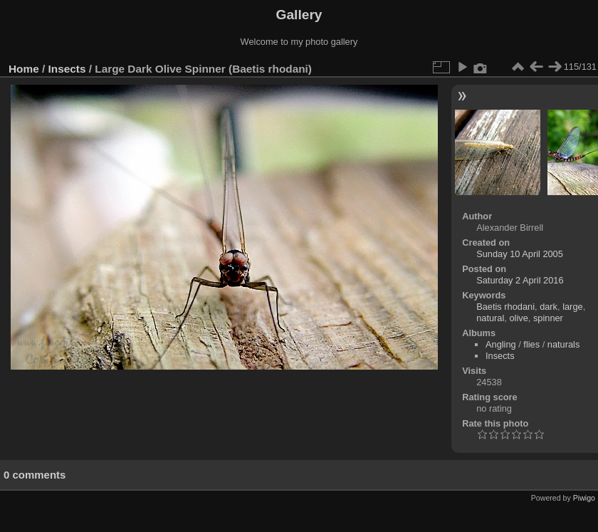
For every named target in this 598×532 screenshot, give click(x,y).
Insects (67, 69)
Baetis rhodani (505, 306)
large (572, 306)
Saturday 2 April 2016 (519, 280)
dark (548, 306)
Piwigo (584, 498)
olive (518, 318)
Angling (501, 344)
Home (24, 69)
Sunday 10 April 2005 (519, 254)
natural (490, 318)
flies (531, 344)
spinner (548, 318)
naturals (563, 344)
